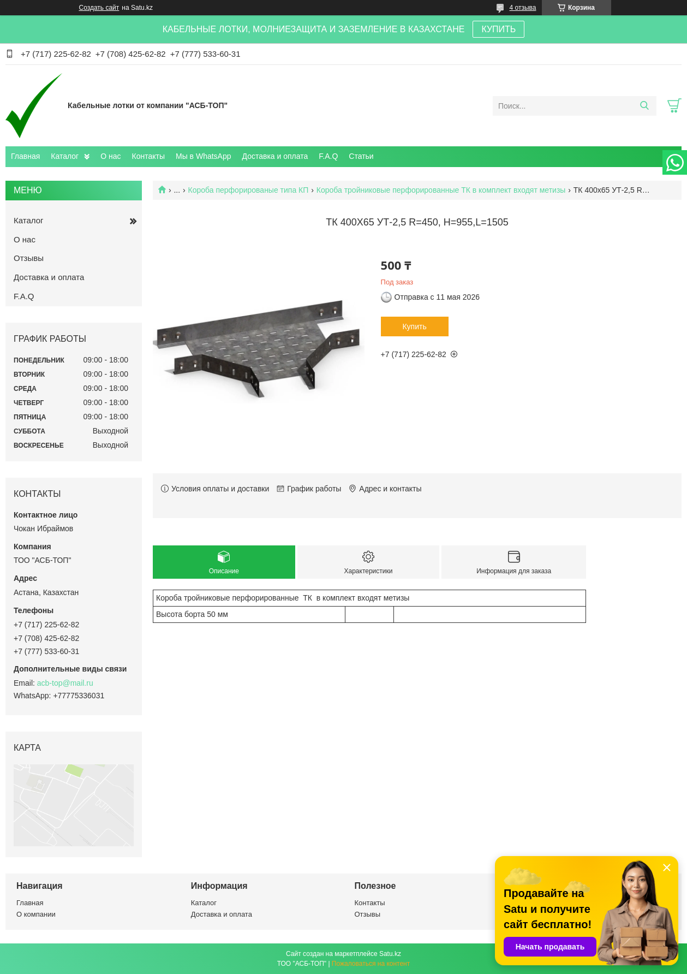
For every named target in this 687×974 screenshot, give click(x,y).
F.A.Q (328, 156)
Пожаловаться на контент (371, 963)
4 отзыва (523, 7)
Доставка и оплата (275, 156)
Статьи (361, 156)
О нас (110, 156)
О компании (36, 914)
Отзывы (29, 258)
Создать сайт (99, 7)
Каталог (65, 156)
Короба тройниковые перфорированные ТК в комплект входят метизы (441, 190)
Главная (25, 156)
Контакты (148, 156)
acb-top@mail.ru (65, 683)
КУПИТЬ (498, 29)
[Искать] (644, 106)
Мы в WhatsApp (203, 156)
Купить (414, 326)
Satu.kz (390, 954)
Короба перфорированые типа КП (248, 190)
